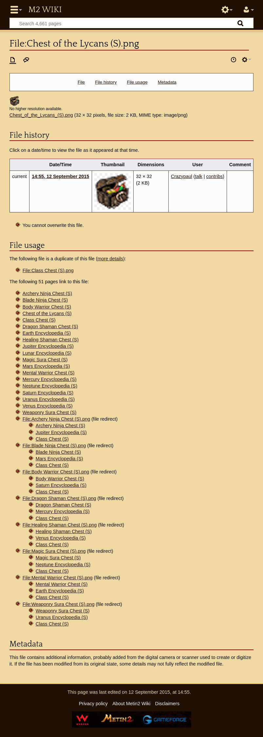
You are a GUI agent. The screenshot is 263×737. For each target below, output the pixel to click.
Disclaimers (167, 703)
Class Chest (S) (39, 320)
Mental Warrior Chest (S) (49, 372)
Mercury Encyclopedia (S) (50, 379)
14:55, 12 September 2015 (60, 176)
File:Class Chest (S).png (48, 270)
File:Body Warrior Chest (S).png (56, 471)
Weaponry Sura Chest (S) (50, 412)
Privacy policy (93, 703)
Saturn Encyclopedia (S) (48, 392)
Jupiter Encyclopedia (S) (48, 346)
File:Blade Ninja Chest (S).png (54, 445)
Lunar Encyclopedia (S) (47, 353)
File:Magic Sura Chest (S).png (54, 551)
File (81, 82)
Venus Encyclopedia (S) (48, 405)
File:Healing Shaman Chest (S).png (60, 525)
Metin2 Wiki (45, 10)
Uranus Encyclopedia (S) (49, 399)
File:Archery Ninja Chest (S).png (56, 419)
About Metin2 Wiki (131, 703)
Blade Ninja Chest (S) (45, 300)
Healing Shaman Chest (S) (51, 339)
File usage (137, 82)
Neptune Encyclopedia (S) (50, 385)
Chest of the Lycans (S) (47, 313)
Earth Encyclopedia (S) (47, 333)
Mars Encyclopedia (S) (46, 366)
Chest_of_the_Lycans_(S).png (41, 115)
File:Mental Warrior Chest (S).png (58, 577)
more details (110, 258)
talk (198, 176)
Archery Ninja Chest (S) (47, 293)
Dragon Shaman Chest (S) (50, 326)
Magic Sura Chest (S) (45, 359)
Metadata (167, 82)
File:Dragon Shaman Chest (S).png (59, 498)
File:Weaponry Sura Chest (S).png (59, 604)
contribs (214, 176)
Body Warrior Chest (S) (47, 306)
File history (106, 82)
